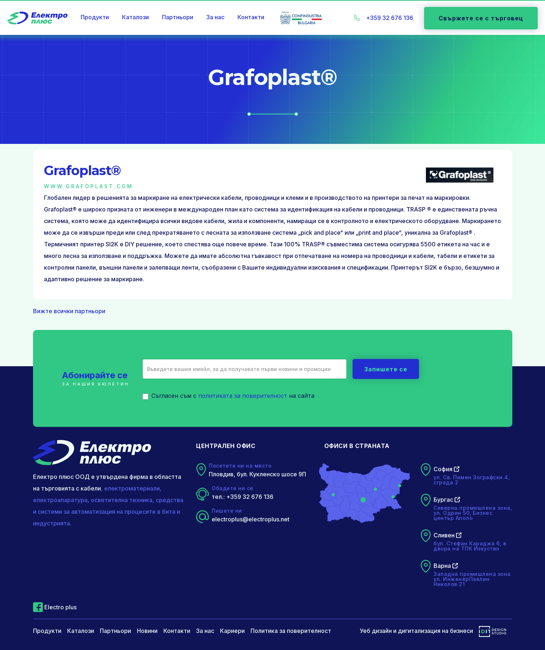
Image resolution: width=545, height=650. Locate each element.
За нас (215, 17)
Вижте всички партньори (69, 311)
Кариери (232, 630)
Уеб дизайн (376, 630)
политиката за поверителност (242, 395)
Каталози (135, 17)
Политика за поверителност (291, 630)
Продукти (95, 17)
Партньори (177, 17)
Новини (147, 630)
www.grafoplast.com (88, 186)
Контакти (250, 17)
